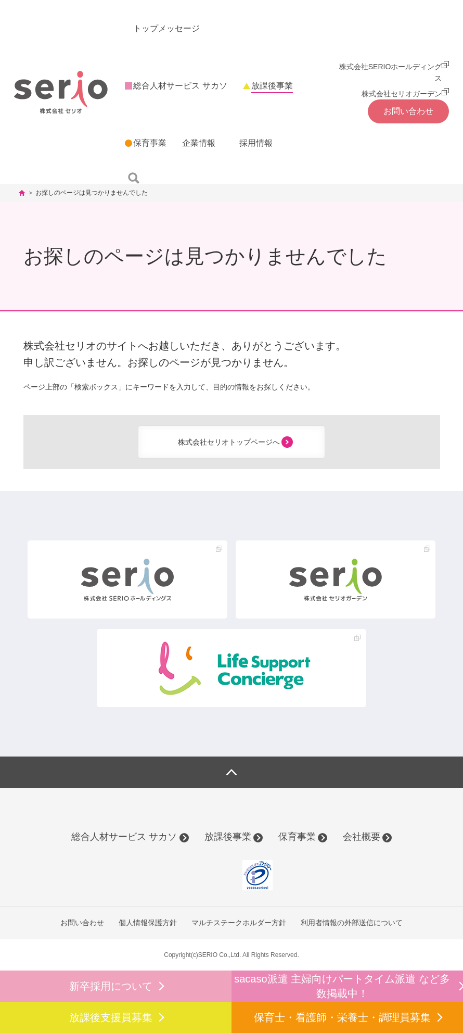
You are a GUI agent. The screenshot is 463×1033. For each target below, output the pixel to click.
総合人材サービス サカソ (124, 837)
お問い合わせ (82, 922)
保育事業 (297, 837)
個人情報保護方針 (148, 922)
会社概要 (361, 837)
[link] (211, 875)
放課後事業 (227, 837)
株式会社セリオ (61, 92)
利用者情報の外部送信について (352, 922)
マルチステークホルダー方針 (238, 922)
